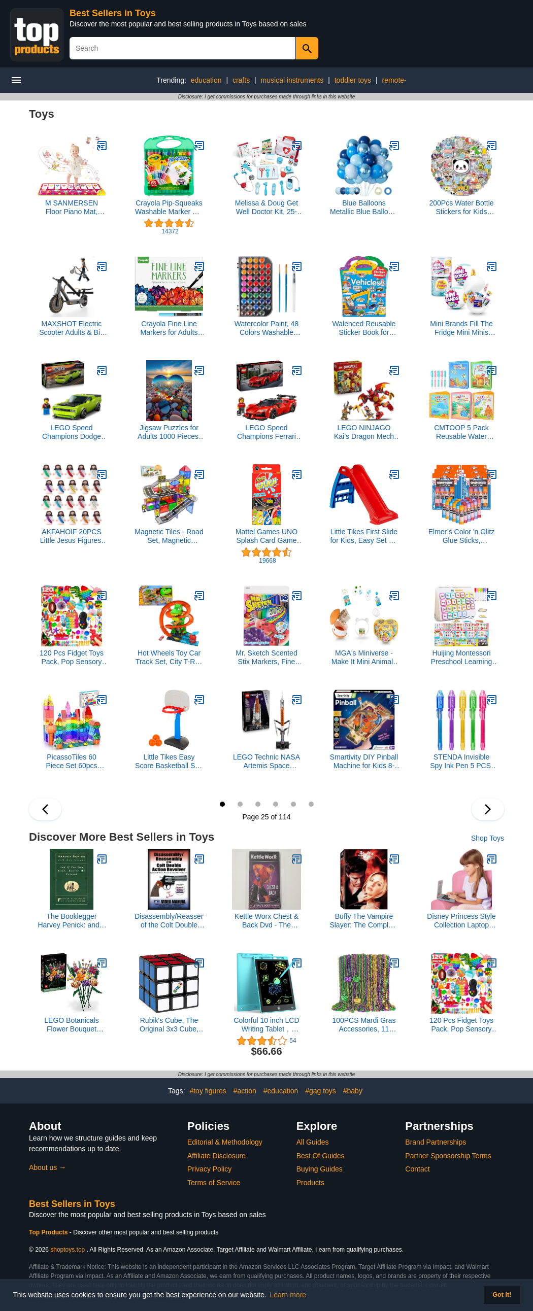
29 (293, 804)
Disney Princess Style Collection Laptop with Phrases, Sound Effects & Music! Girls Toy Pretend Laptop (461, 920)
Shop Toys (487, 838)
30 (311, 804)
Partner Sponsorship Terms (448, 1156)
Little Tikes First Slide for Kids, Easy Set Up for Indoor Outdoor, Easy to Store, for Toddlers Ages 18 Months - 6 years (363, 536)
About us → (47, 1167)
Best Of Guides (320, 1156)
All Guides (312, 1142)
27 (257, 804)
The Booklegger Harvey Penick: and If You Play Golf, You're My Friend (71, 920)
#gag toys (320, 1091)
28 (275, 804)
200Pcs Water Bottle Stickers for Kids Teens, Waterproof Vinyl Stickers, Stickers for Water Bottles (461, 207)
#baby (352, 1091)
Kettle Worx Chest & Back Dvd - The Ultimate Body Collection (266, 920)
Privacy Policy (209, 1169)
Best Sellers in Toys (113, 13)
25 (222, 804)
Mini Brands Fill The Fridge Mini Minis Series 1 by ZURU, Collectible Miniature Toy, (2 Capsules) (461, 328)
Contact (417, 1169)
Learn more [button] (288, 1295)
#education (280, 1091)
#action (245, 1091)
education (206, 80)
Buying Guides (319, 1169)
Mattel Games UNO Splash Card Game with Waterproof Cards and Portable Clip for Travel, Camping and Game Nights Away (266, 536)
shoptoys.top (67, 1249)
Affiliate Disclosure (216, 1156)
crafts (241, 80)
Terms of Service (213, 1183)
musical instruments (292, 80)
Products (310, 1183)
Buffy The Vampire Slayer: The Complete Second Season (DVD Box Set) (363, 920)
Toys (41, 114)
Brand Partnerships (435, 1142)
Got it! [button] (501, 1294)
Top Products (49, 1232)
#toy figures (207, 1091)
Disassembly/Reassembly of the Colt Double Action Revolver (169, 920)
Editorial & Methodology (224, 1142)
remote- (394, 80)
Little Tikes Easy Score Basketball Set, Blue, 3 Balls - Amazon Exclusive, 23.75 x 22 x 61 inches (169, 761)
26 (240, 804)
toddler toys (353, 80)
